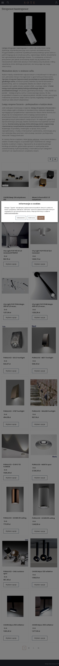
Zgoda (40, 218)
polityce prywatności (11, 213)
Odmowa (31, 218)
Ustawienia (21, 218)
